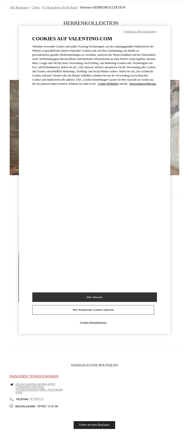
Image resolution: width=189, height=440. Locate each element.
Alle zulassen (94, 297)
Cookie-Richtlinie (108, 84)
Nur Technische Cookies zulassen (93, 310)
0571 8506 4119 (36, 398)
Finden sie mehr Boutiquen (94, 424)
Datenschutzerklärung (142, 84)
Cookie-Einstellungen (93, 322)
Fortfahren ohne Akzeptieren (140, 31)
